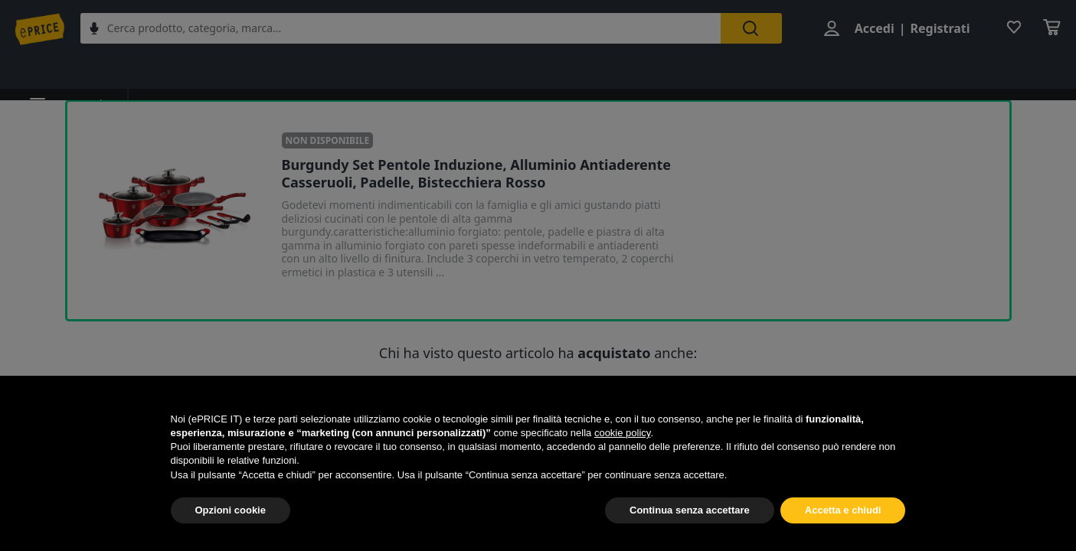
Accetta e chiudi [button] (843, 510)
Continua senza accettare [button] (690, 510)
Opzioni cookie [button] (230, 510)
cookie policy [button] (622, 433)
